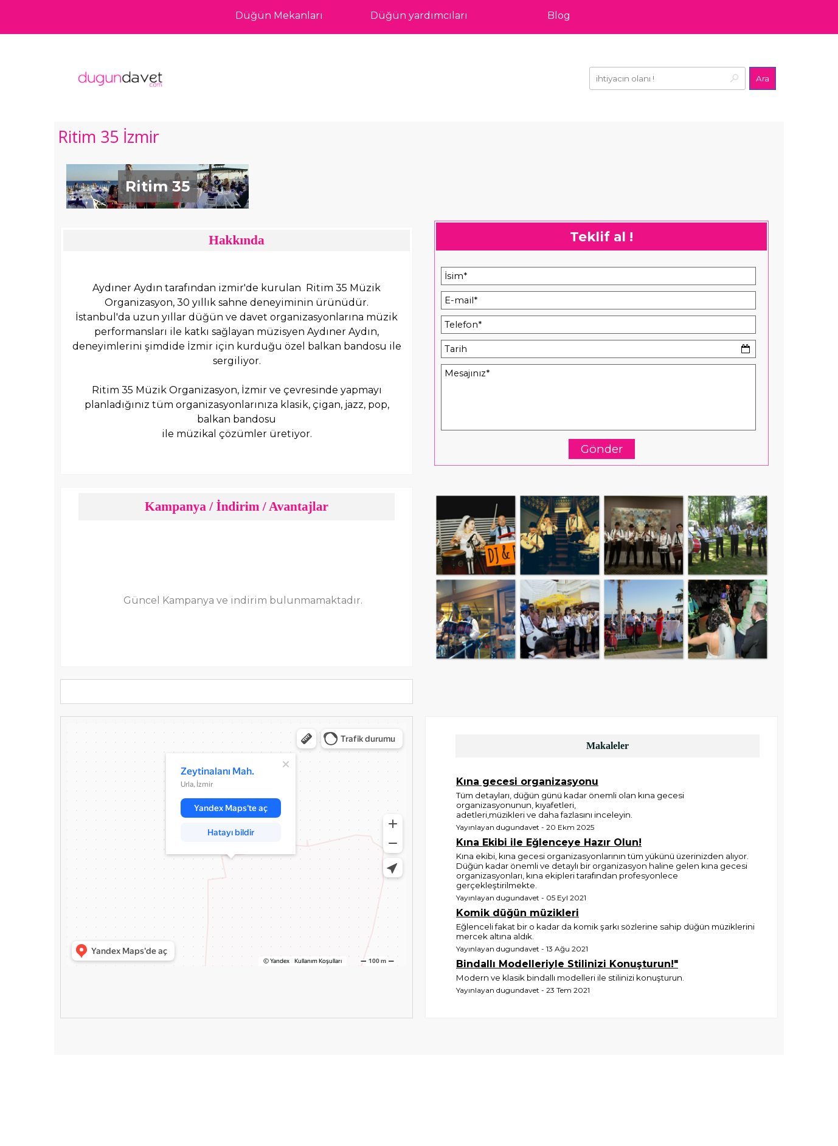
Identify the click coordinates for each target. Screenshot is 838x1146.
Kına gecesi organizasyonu (527, 781)
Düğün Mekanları (279, 15)
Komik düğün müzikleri (517, 913)
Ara (762, 78)
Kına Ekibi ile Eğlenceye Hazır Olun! (549, 842)
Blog (558, 15)
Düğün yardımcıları (419, 15)
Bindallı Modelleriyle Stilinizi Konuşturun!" (567, 964)
